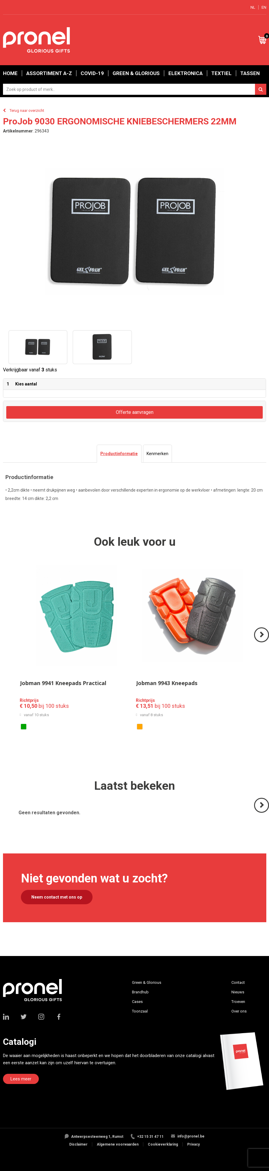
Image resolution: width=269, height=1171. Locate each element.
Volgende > (262, 641)
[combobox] (134, 89)
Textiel (221, 73)
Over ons (239, 1011)
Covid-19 (92, 73)
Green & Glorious (136, 73)
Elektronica (185, 73)
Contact (238, 982)
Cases (137, 1001)
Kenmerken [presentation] (157, 453)
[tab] (119, 454)
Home (10, 73)
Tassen (250, 73)
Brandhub (140, 992)
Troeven (238, 1001)
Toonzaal (140, 1011)
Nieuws (237, 992)
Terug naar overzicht (27, 110)
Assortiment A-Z (49, 73)
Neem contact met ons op (56, 897)
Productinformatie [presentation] (119, 453)
